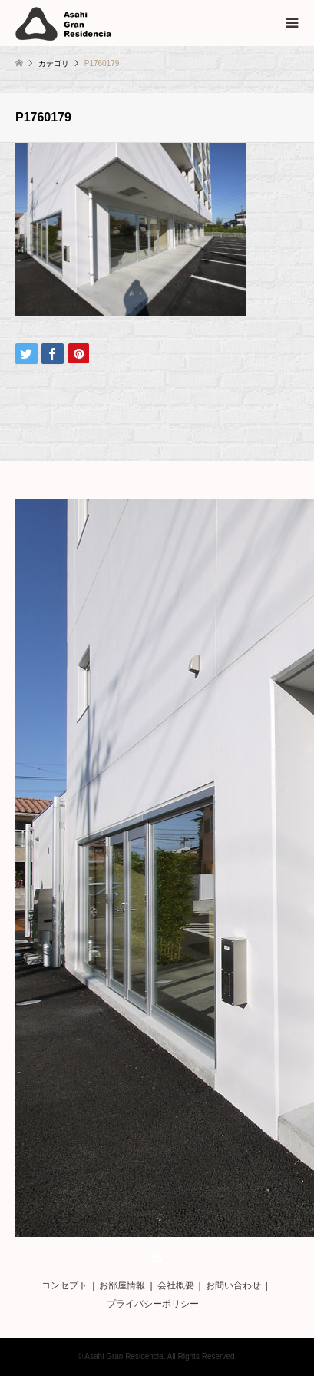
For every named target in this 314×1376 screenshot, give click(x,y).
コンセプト (64, 1285)
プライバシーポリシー (153, 1303)
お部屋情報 (122, 1285)
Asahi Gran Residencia (123, 1356)
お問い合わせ (233, 1285)
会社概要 (175, 1285)
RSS (157, 1257)
